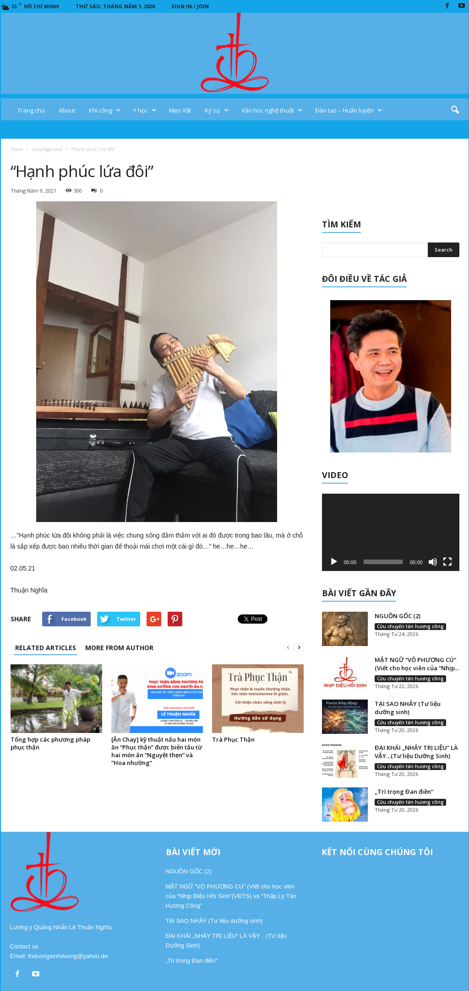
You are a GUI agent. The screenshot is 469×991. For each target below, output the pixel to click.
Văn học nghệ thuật (271, 110)
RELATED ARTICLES (45, 647)
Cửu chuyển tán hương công (410, 626)
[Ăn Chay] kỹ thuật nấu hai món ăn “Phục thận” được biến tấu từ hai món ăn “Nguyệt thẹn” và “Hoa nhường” (156, 751)
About (67, 110)
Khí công (104, 110)
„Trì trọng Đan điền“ (404, 791)
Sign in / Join (190, 6)
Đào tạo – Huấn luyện (348, 110)
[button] (455, 110)
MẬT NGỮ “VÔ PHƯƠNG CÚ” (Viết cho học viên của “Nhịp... (417, 664)
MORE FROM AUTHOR (119, 647)
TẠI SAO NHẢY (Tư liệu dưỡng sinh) (408, 708)
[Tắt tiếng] (432, 561)
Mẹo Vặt (180, 110)
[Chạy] (333, 561)
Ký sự (217, 110)
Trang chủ (31, 110)
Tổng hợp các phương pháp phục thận (50, 743)
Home (17, 149)
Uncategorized (47, 149)
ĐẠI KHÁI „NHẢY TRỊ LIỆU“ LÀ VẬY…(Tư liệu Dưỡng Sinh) (416, 751)
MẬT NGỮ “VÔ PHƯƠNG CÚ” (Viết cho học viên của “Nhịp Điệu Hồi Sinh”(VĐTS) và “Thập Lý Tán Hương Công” (231, 896)
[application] (390, 532)
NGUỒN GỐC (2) (397, 616)
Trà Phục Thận (233, 739)
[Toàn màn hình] (447, 561)
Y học (144, 110)
